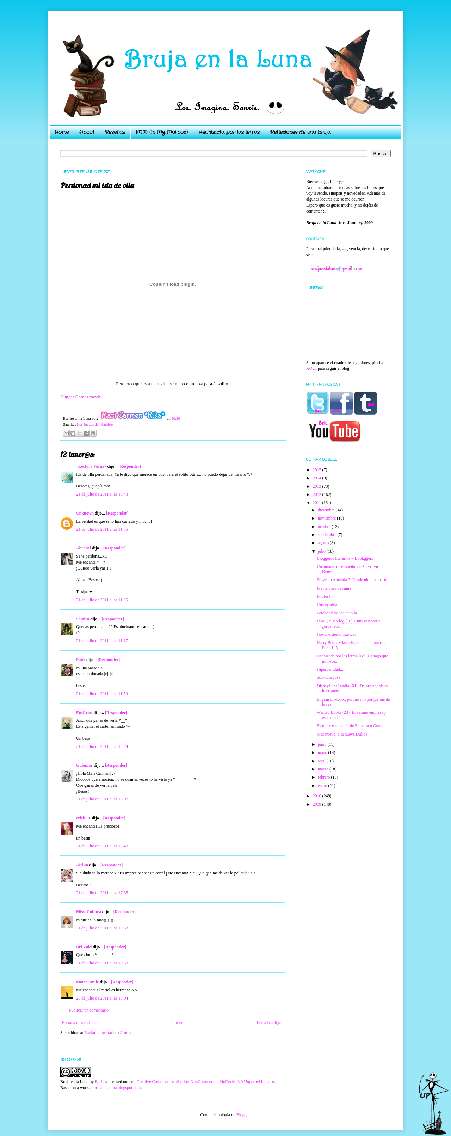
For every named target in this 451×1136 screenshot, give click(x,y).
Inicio (177, 1022)
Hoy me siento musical (336, 634)
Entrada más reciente (80, 1022)
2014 (317, 477)
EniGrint (84, 712)
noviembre (327, 518)
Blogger (242, 1114)
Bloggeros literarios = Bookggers (345, 558)
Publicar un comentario (89, 1010)
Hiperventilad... (330, 669)
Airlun (82, 864)
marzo (323, 769)
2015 (317, 469)
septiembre (328, 534)
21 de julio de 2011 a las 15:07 (102, 799)
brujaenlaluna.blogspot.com (117, 1087)
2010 (317, 795)
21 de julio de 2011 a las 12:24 (102, 746)
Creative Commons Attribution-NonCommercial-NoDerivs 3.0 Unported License (205, 1081)
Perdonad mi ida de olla (337, 612)
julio (322, 551)
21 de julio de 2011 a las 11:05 (102, 529)
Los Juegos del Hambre (95, 424)
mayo (323, 752)
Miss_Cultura (88, 911)
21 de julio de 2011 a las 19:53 (102, 928)
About (86, 132)
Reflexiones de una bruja (300, 132)
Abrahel (83, 548)
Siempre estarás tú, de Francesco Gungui (351, 725)
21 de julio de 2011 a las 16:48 (102, 845)
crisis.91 (83, 818)
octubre (325, 526)
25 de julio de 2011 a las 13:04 (102, 998)
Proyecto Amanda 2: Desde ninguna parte (352, 579)
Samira (82, 618)
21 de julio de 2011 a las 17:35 (102, 892)
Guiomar (84, 765)
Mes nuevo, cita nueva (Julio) (342, 734)
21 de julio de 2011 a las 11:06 (102, 599)
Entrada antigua (270, 1022)
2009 (317, 804)
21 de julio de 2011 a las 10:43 (102, 494)
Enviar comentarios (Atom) (107, 1032)
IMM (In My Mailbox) (162, 132)
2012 (317, 494)
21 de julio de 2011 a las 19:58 (102, 962)
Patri (80, 659)
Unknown (85, 513)
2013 (317, 486)
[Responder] (129, 466)
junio (323, 744)
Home (62, 132)
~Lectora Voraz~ (91, 466)
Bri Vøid (84, 947)
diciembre (327, 510)
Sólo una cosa (328, 677)
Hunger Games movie (80, 396)
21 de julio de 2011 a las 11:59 (102, 693)
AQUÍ (311, 368)
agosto (324, 542)
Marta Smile (87, 982)
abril (322, 761)
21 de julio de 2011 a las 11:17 (102, 640)
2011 (317, 502)
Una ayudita (327, 604)
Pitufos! (323, 596)
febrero (324, 777)
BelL (99, 1081)
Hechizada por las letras (229, 132)
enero (323, 785)
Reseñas (115, 132)
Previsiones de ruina (334, 588)
